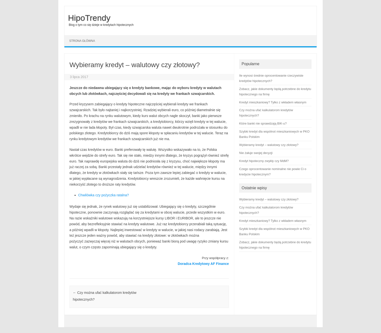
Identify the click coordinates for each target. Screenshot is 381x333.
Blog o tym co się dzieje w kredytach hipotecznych (101, 25)
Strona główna (82, 41)
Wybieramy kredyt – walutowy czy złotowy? (268, 199)
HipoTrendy (89, 17)
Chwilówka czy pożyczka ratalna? (103, 195)
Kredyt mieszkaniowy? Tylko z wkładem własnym (272, 221)
